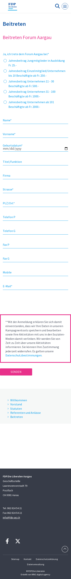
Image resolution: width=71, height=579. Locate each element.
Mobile (7, 272)
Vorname (9, 134)
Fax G (6, 258)
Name (7, 120)
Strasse (8, 189)
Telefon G (9, 231)
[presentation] (28, 303)
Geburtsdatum (13, 145)
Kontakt (27, 559)
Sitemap (15, 559)
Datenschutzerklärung (47, 559)
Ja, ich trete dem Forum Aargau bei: (26, 54)
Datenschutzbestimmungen (23, 355)
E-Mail (7, 286)
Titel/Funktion (12, 162)
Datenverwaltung (35, 564)
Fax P (6, 245)
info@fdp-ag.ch (11, 517)
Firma (6, 175)
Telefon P (9, 217)
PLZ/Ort (9, 203)
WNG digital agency (41, 574)
